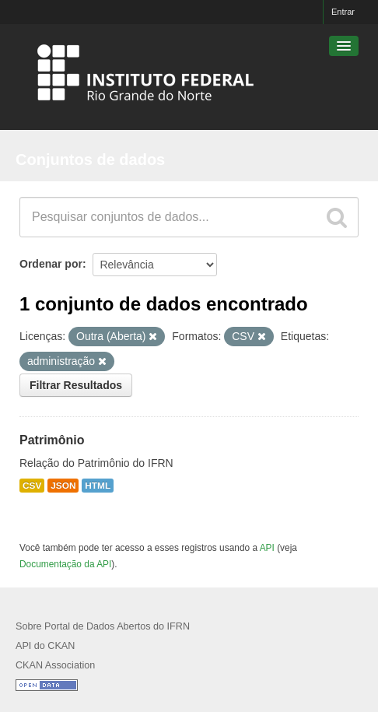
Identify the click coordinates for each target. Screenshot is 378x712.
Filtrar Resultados (76, 385)
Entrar (343, 11)
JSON (63, 485)
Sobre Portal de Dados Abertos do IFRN (103, 626)
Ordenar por (50, 264)
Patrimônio (52, 440)
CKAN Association (55, 665)
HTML (97, 485)
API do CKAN (45, 645)
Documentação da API (65, 564)
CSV (32, 485)
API (267, 547)
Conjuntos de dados (90, 159)
